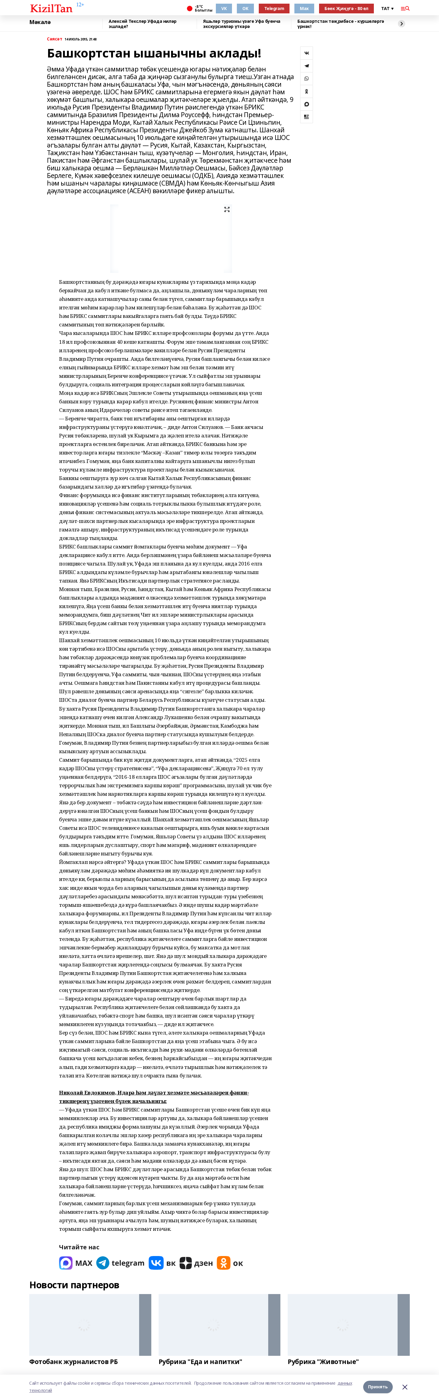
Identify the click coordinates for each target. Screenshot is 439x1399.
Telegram (274, 8)
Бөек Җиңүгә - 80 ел (346, 8)
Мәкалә (40, 22)
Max (304, 8)
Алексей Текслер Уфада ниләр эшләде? (143, 24)
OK (245, 8)
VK (224, 8)
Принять (378, 1387)
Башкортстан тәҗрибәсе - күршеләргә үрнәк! (340, 24)
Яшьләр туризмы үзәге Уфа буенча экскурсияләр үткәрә (241, 24)
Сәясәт (54, 39)
